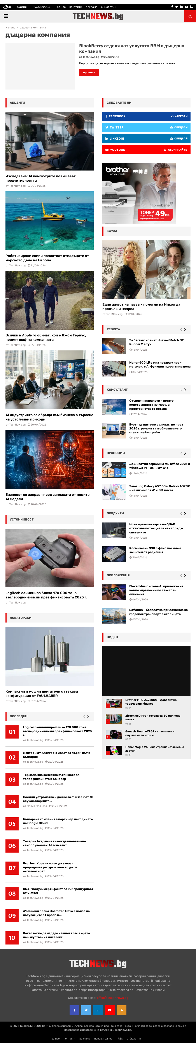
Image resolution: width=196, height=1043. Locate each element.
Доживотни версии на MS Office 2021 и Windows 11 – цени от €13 (159, 466)
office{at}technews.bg (112, 998)
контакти (75, 7)
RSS (120, 1038)
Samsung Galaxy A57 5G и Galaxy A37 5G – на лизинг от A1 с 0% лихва (159, 488)
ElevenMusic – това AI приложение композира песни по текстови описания (156, 590)
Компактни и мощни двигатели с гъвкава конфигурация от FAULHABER (41, 693)
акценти (17, 103)
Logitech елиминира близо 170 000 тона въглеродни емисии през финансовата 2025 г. (46, 595)
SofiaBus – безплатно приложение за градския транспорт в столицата (158, 612)
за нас (61, 7)
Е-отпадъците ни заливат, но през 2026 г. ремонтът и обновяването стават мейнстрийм (156, 428)
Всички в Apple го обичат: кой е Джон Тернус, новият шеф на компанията (45, 337)
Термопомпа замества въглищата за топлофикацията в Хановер (51, 777)
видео (112, 637)
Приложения (118, 575)
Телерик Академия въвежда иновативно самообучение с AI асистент (54, 843)
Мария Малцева (37, 805)
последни (19, 716)
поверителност (104, 1038)
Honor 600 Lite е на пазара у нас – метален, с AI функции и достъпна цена (160, 364)
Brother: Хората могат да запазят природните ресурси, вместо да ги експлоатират (50, 867)
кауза (112, 231)
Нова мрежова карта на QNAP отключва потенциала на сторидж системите (156, 528)
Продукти (115, 513)
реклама (91, 7)
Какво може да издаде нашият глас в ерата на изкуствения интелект (56, 935)
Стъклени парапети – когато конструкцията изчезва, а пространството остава (151, 404)
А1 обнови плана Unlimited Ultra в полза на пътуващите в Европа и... (56, 913)
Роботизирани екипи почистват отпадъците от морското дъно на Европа (47, 258)
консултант (117, 390)
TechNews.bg (91, 56)
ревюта (113, 329)
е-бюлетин (108, 7)
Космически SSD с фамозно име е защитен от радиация (155, 550)
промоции (116, 453)
